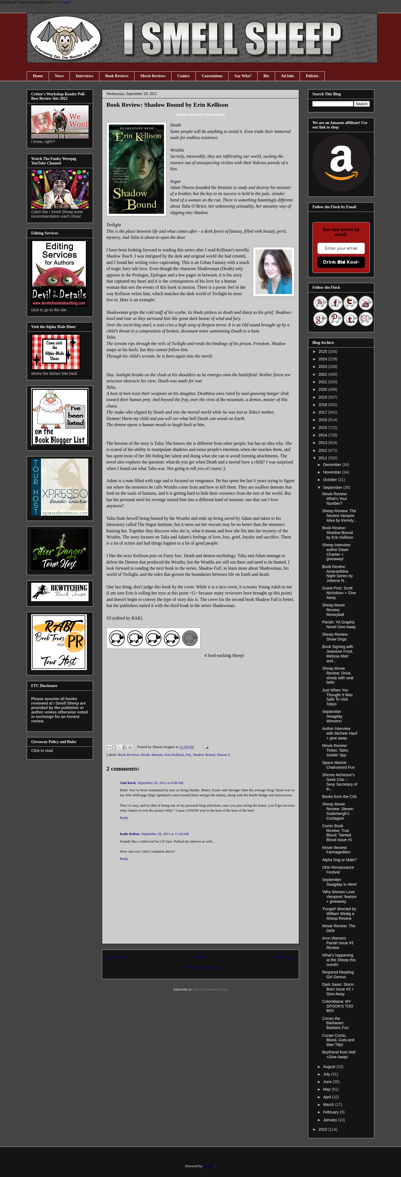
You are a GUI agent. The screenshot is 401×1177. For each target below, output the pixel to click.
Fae (188, 755)
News (59, 76)
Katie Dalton (130, 834)
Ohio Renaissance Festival (338, 869)
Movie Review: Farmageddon (336, 850)
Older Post (285, 957)
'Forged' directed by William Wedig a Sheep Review (339, 914)
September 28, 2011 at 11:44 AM (165, 834)
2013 (323, 442)
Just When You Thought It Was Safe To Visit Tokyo (337, 697)
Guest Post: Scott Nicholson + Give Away (339, 593)
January (330, 1120)
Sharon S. (224, 755)
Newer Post (116, 957)
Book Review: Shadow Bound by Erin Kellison (337, 533)
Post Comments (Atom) (210, 989)
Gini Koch (128, 783)
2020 (323, 389)
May (327, 1089)
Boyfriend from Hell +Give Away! (338, 1054)
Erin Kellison (174, 755)
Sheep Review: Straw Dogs (335, 636)
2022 (323, 374)
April (327, 1097)
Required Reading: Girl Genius (338, 974)
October (330, 479)
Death (145, 755)
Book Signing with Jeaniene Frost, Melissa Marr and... (337, 653)
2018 (323, 404)
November (332, 472)
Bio (266, 76)
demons (157, 755)
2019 (323, 397)
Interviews (84, 76)
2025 (323, 351)
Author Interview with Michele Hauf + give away (339, 733)
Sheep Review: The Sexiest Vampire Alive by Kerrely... (339, 516)
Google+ (65, 2)
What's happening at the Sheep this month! (339, 960)
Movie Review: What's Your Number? (335, 499)
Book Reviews (117, 76)
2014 (323, 435)
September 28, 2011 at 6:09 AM (160, 783)
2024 (323, 359)
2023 (323, 366)
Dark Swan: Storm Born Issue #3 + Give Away (338, 989)
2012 (323, 450)
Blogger (209, 1166)
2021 (323, 382)
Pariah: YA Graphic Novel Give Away (339, 624)
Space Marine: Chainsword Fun (338, 765)
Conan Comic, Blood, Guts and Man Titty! (338, 1040)
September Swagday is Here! (339, 882)
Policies (312, 76)
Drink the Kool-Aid (341, 262)
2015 (323, 427)
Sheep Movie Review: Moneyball (333, 610)
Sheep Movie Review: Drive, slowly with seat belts (337, 675)
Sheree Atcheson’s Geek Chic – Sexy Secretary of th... (339, 782)
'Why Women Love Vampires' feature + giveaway (339, 897)
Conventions (212, 76)
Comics (183, 76)
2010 (323, 1129)
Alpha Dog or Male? (339, 860)
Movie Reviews (152, 76)
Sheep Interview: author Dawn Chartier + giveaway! (336, 552)
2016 (323, 420)
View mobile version (200, 967)
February (331, 1112)
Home (38, 76)
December (332, 464)
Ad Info (287, 76)
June (327, 1081)
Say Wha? (242, 76)
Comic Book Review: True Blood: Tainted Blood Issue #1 (337, 833)
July (327, 1074)
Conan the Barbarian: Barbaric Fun (335, 1023)
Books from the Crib (339, 796)
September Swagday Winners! (332, 716)
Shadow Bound (204, 755)
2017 (323, 412)
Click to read (42, 750)
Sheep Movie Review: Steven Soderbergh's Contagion (337, 811)
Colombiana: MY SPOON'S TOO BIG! (337, 1006)
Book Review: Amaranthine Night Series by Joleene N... (337, 573)
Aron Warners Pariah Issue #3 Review (337, 943)
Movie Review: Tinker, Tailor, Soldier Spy (335, 750)
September (333, 487)
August (329, 1066)
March (329, 1104)
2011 (323, 458)
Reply (124, 818)
